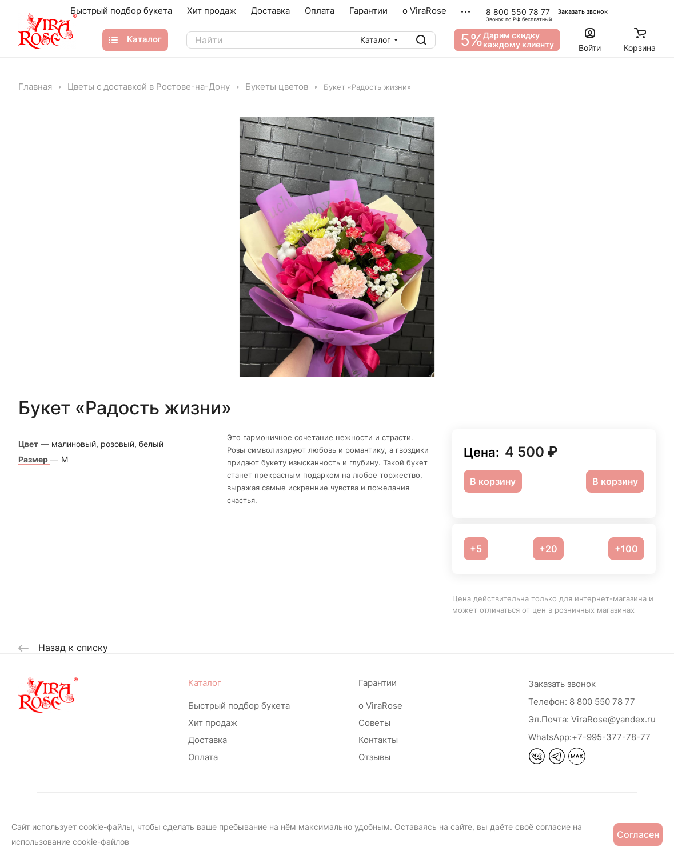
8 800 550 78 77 (518, 12)
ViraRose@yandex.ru (592, 719)
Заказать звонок (582, 11)
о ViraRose (380, 705)
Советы (374, 722)
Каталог (204, 682)
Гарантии (377, 682)
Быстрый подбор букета (239, 705)
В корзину (615, 481)
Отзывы (374, 757)
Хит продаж (212, 722)
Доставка (207, 739)
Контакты (378, 739)
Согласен (638, 834)
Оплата (203, 757)
